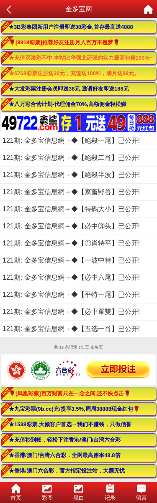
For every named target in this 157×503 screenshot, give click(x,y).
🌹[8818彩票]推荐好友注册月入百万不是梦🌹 (64, 42)
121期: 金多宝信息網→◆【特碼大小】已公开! (71, 208)
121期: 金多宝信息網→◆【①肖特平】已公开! (71, 243)
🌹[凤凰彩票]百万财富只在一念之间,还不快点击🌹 (70, 393)
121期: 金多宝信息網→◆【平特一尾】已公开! (71, 294)
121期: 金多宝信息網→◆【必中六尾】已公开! (71, 277)
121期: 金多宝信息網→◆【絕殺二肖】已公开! (71, 157)
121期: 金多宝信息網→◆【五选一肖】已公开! (71, 328)
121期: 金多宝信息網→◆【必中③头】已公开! (71, 226)
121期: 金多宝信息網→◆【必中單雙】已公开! (71, 311)
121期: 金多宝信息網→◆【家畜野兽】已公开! (71, 191)
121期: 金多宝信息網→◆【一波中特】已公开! (71, 260)
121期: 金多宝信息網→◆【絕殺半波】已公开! (71, 174)
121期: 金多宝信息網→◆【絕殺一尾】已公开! (71, 140)
